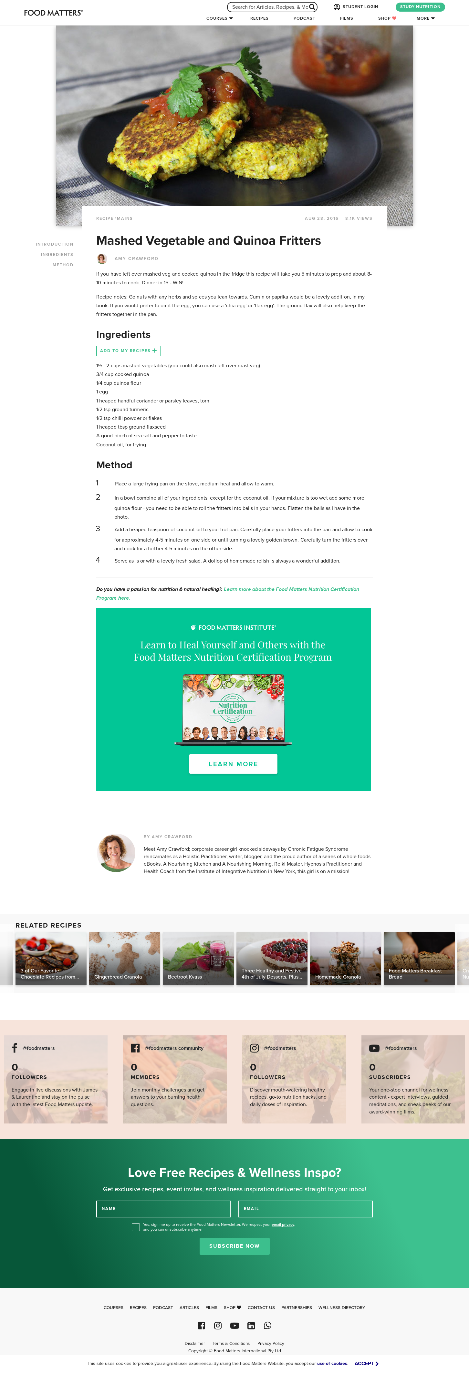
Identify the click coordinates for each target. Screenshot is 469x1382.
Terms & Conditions (231, 1343)
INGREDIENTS (57, 254)
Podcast (304, 18)
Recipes (259, 18)
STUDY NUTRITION (420, 6)
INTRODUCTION (55, 244)
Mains (125, 218)
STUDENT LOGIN (355, 7)
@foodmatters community (174, 1048)
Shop (387, 18)
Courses (217, 18)
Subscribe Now (234, 1246)
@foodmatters (39, 1048)
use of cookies (332, 1363)
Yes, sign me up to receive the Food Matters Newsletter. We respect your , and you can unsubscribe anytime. (219, 1227)
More (423, 18)
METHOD (63, 265)
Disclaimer (195, 1343)
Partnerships (296, 1307)
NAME (109, 1208)
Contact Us (261, 1307)
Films (346, 18)
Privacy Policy (270, 1343)
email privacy (283, 1224)
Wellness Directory (341, 1307)
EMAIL (251, 1208)
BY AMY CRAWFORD (168, 836)
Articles (189, 1307)
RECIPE (105, 218)
